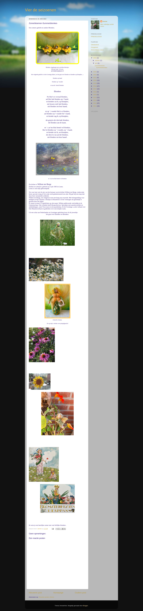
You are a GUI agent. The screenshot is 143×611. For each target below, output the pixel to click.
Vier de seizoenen (40, 10)
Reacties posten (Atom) (46, 597)
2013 (95, 100)
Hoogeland (94, 47)
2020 (95, 80)
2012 (95, 103)
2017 (95, 89)
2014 (95, 97)
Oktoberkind (95, 45)
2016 (95, 92)
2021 (95, 77)
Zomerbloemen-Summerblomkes (101, 66)
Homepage (58, 592)
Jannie (105, 21)
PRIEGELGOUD (96, 36)
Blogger (85, 605)
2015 (95, 94)
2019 (95, 83)
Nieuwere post (35, 592)
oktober (97, 60)
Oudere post (80, 592)
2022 (95, 75)
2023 (95, 72)
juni (96, 63)
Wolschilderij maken (97, 50)
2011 (95, 106)
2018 (95, 86)
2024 (95, 58)
